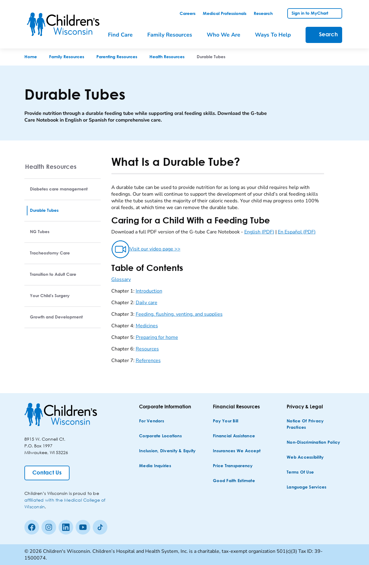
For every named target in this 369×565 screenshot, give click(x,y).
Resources (147, 349)
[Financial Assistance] (234, 436)
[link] (187, 14)
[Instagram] (48, 527)
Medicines (147, 325)
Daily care (146, 302)
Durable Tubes (44, 210)
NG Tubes (39, 232)
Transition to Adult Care (53, 274)
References (148, 360)
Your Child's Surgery (50, 296)
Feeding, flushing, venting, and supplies (179, 314)
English (259, 232)
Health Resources (51, 166)
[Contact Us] (47, 473)
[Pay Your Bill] (225, 421)
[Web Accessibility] (305, 457)
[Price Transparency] (233, 466)
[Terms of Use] (300, 472)
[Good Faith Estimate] (234, 481)
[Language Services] (306, 487)
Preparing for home (157, 337)
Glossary (121, 279)
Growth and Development (56, 317)
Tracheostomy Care (50, 253)
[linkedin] (66, 527)
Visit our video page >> (146, 249)
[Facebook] (31, 527)
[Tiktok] (100, 527)
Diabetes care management (59, 189)
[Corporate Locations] (160, 436)
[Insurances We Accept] (236, 451)
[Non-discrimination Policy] (313, 442)
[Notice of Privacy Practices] (315, 424)
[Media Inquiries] (155, 466)
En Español (297, 232)
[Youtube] (83, 527)
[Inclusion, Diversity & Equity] (167, 451)
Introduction (149, 291)
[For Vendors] (151, 421)
